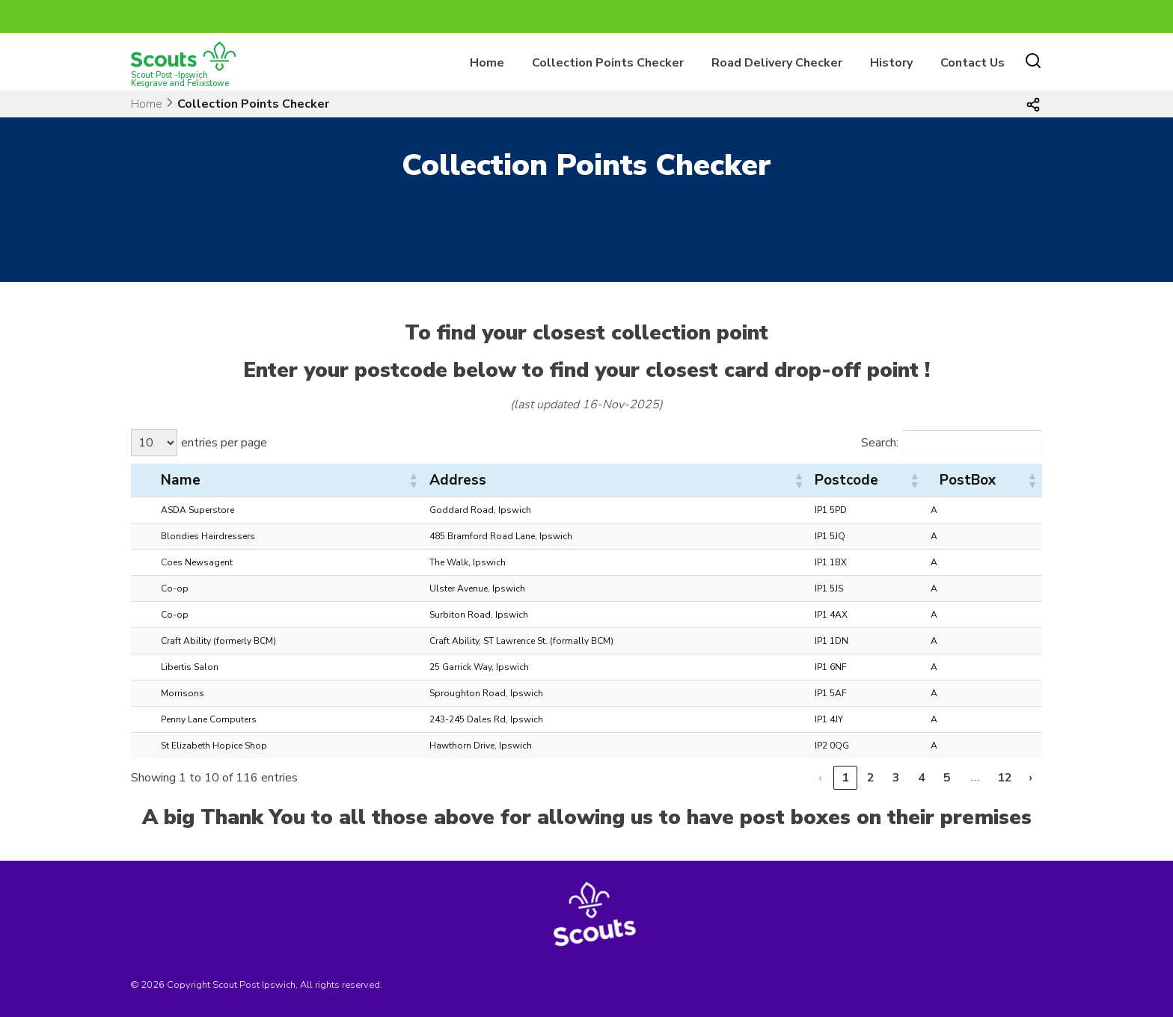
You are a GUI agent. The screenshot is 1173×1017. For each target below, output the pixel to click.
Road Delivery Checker (776, 63)
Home (487, 63)
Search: (879, 442)
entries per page (224, 442)
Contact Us (972, 63)
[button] (412, 480)
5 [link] (947, 777)
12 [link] (1004, 777)
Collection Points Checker (608, 63)
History (891, 63)
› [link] (1030, 777)
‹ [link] (820, 777)
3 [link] (896, 777)
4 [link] (921, 777)
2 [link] (871, 777)
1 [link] (845, 777)
